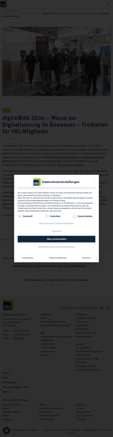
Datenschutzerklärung (62, 208)
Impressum (86, 258)
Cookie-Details (27, 258)
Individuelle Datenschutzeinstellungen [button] (56, 247)
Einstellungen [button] (34, 211)
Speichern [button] (56, 231)
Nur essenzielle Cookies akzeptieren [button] (56, 223)
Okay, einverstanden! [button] (56, 239)
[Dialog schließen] (95, 178)
